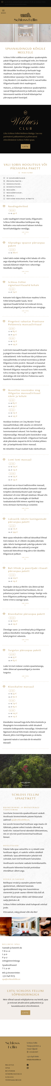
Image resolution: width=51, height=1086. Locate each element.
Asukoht (32, 1052)
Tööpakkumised (13, 1080)
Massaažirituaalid (13, 193)
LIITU (25, 146)
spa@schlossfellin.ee (20, 819)
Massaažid (9, 190)
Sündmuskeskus (13, 1074)
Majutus (9, 1065)
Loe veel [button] (25, 232)
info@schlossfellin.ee (34, 1060)
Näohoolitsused (12, 184)
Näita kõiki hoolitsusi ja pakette (18, 199)
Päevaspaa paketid (13, 181)
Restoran (10, 1071)
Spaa (7, 1068)
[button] (3, 11)
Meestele (9, 196)
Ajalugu (9, 1077)
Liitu (25, 1012)
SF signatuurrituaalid (14, 178)
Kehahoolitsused (12, 187)
